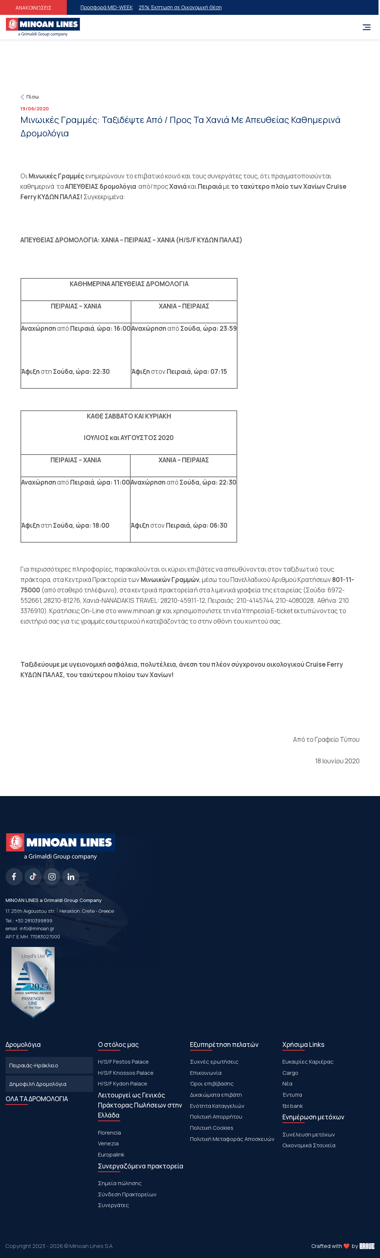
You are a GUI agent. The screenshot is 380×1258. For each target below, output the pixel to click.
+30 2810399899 (33, 920)
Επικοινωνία (206, 1072)
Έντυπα (292, 1094)
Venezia (108, 1143)
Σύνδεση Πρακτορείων (127, 1194)
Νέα (287, 1083)
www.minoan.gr (140, 611)
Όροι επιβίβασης (212, 1083)
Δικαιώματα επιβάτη (216, 1094)
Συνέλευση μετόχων (308, 1134)
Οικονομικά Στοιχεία (308, 1145)
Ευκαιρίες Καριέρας (308, 1061)
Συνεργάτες (113, 1205)
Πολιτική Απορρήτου (216, 1116)
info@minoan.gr (37, 928)
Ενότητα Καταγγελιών (217, 1105)
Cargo (290, 1072)
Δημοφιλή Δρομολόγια (37, 1083)
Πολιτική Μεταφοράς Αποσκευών (232, 1138)
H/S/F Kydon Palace (122, 1083)
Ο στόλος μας (118, 1044)
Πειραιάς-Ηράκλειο (33, 1065)
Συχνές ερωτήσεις (214, 1061)
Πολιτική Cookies (211, 1127)
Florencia (109, 1132)
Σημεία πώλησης (120, 1183)
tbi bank (292, 1105)
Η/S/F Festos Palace (123, 1061)
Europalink (111, 1154)
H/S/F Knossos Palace (126, 1072)
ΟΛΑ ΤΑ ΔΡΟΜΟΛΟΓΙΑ (37, 1098)
